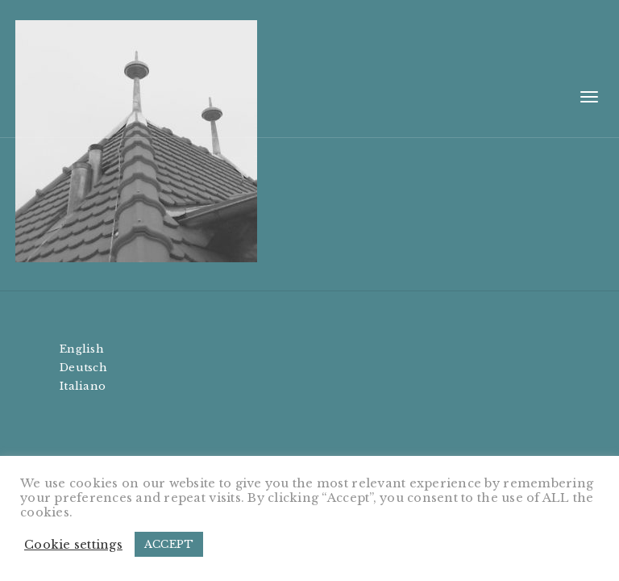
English (82, 349)
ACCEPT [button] (169, 544)
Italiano (83, 386)
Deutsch (83, 367)
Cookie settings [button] (73, 544)
